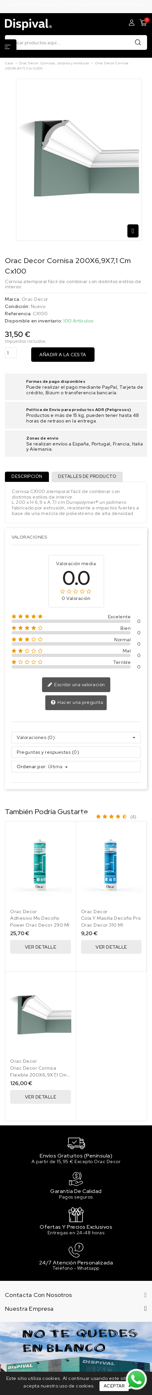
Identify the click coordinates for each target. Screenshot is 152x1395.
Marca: (12, 299)
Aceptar (114, 1386)
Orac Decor (35, 299)
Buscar (138, 42)
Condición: (17, 306)
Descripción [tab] (26, 476)
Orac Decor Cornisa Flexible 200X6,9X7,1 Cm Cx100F (38, 1075)
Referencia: (18, 314)
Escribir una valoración (76, 685)
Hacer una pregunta (77, 702)
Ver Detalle (40, 947)
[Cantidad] (11, 352)
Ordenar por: (32, 766)
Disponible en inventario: (33, 321)
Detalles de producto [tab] (87, 476)
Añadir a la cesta (62, 355)
